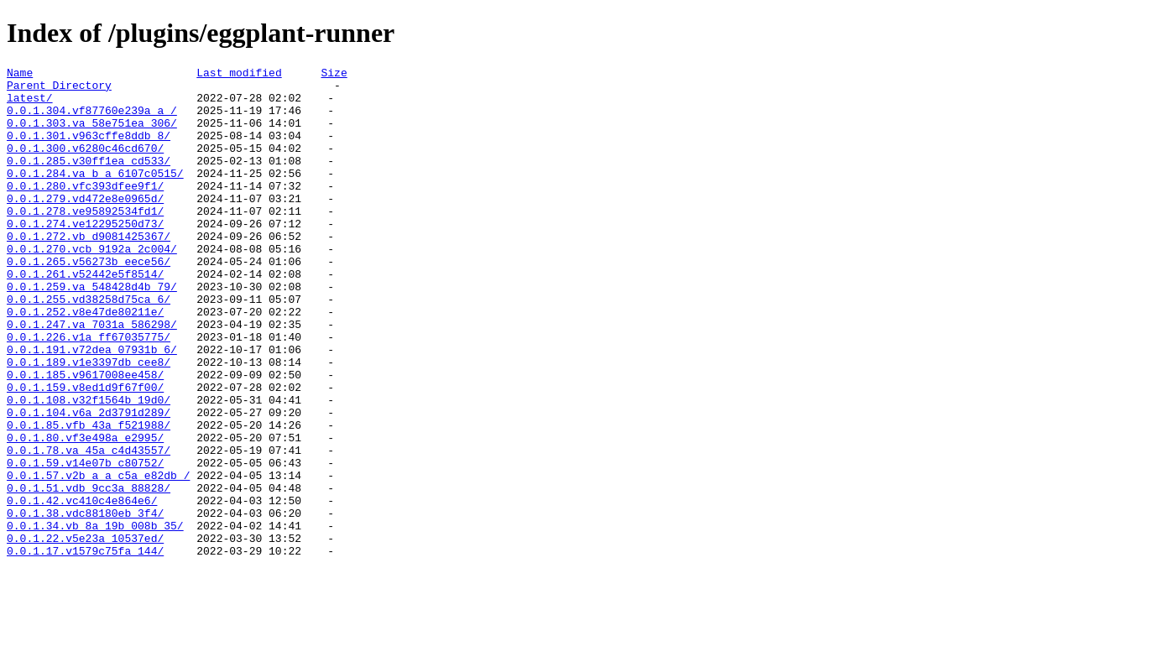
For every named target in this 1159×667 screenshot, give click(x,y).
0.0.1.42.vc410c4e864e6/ (82, 588)
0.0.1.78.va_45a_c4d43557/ (88, 527)
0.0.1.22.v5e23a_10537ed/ (85, 633)
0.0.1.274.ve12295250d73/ (85, 255)
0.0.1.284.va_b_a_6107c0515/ (95, 195)
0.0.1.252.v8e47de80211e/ (85, 361)
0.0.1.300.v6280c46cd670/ (85, 165)
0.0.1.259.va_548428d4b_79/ (92, 331)
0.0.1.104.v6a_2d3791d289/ (88, 482)
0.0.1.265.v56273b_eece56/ (88, 301)
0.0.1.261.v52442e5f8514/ (85, 316)
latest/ (30, 104)
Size (334, 74)
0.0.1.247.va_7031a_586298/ (92, 376)
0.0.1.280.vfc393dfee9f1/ (85, 210)
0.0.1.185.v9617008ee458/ (85, 437)
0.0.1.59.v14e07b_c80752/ (85, 542)
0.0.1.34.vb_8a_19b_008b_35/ (95, 618)
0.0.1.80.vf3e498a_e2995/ (85, 512)
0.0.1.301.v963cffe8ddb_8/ (88, 150)
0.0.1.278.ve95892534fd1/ (85, 240)
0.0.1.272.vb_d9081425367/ (88, 271)
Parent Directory (59, 89)
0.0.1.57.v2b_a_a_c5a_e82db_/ (98, 557)
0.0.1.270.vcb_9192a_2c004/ (92, 286)
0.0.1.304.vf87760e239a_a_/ (92, 120)
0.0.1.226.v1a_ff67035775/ (88, 391)
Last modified (238, 74)
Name (20, 74)
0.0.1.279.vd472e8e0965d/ (85, 225)
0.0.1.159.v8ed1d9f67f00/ (85, 452)
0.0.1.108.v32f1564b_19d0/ (88, 467)
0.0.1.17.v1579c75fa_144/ (85, 648)
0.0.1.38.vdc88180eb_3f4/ (85, 603)
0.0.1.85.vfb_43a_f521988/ (88, 497)
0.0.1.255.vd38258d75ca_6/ (88, 346)
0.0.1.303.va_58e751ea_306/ (92, 135)
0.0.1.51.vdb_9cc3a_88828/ (88, 573)
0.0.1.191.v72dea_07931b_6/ (92, 406)
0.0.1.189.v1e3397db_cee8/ (88, 422)
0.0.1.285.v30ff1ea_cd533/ (88, 180)
